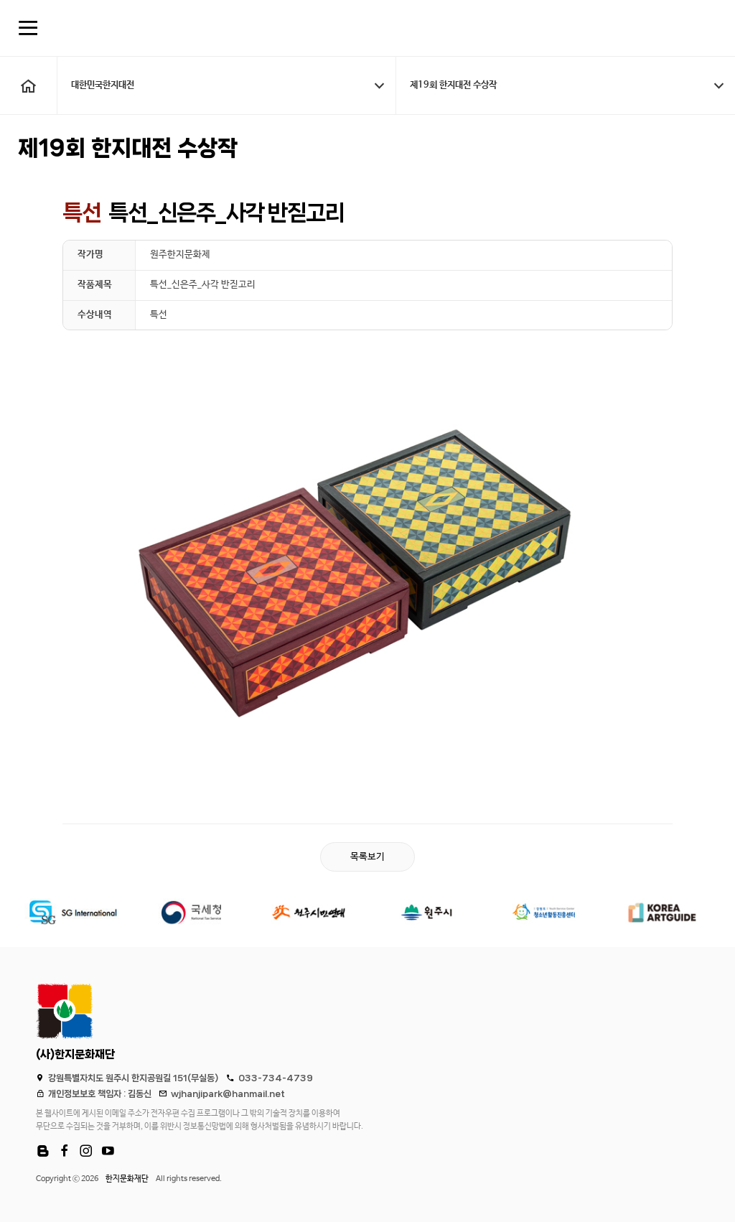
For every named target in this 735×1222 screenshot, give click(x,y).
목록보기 (367, 857)
